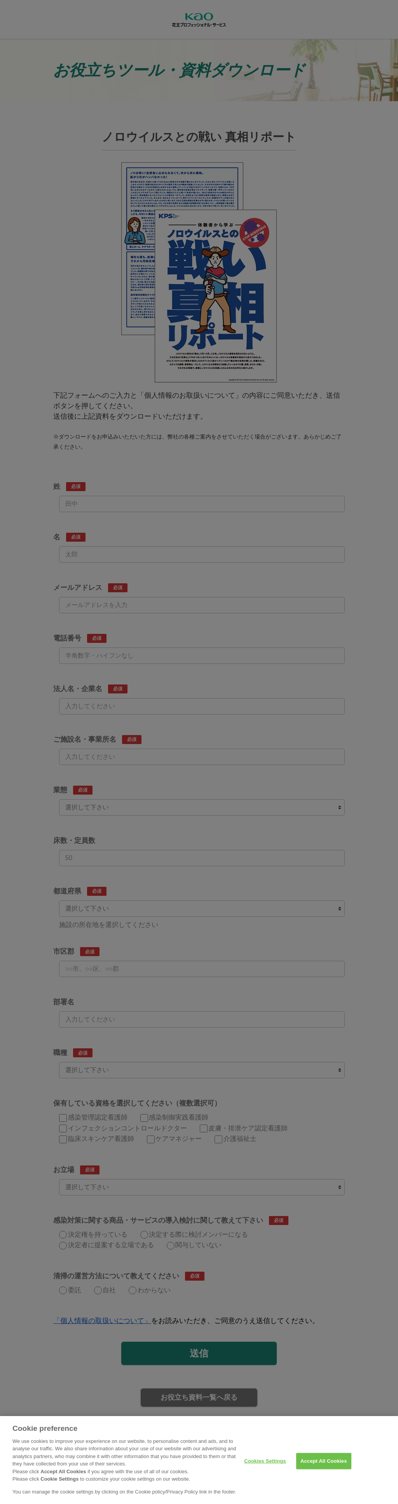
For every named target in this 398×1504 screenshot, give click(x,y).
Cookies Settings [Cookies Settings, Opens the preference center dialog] (265, 1467)
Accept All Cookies (323, 1467)
